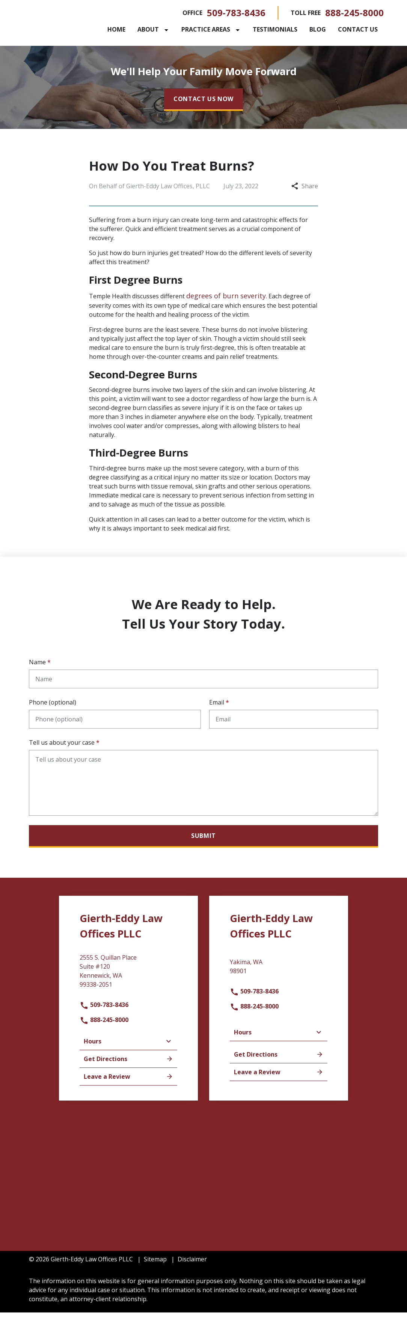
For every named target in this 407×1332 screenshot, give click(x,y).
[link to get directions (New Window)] (128, 993)
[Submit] (203, 856)
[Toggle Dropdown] (194, 30)
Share (304, 205)
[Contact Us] (154, 49)
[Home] (143, 29)
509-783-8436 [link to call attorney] (236, 12)
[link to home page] (76, 32)
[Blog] (344, 29)
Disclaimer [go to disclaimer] (192, 1279)
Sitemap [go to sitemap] (155, 1279)
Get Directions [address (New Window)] (128, 1078)
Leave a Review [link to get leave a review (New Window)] (128, 1096)
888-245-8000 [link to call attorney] (354, 12)
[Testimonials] (302, 29)
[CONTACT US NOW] (203, 119)
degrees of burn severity (226, 315)
